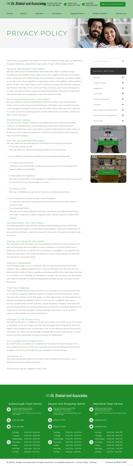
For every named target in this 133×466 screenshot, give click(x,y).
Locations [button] (57, 13)
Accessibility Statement (64, 462)
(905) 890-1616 (100, 420)
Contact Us (121, 13)
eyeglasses (97, 88)
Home (10, 13)
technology (98, 121)
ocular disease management (105, 116)
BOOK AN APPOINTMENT (113, 4)
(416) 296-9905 (18, 420)
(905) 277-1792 (59, 420)
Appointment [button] (77, 13)
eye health (97, 94)
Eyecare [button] (39, 13)
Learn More (108, 143)
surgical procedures (101, 99)
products (97, 105)
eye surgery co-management (105, 110)
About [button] (24, 13)
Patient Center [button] (100, 13)
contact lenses (99, 83)
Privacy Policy (82, 462)
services (96, 77)
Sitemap (93, 462)
